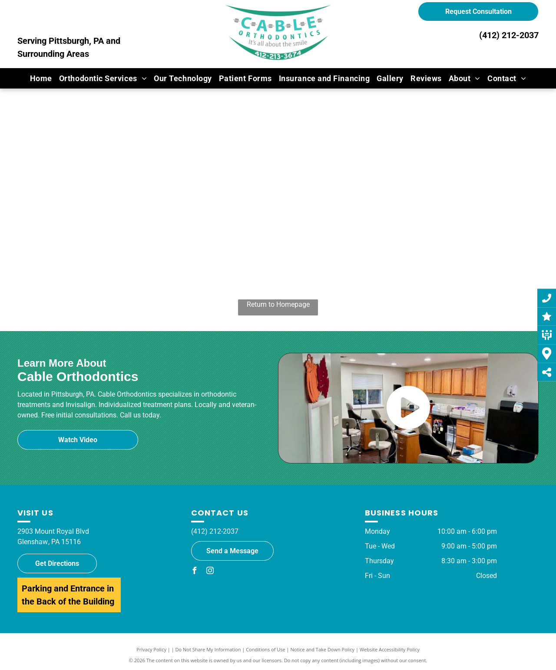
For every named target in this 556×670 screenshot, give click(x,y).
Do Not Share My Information (208, 649)
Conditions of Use (265, 649)
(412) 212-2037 (509, 35)
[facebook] (194, 571)
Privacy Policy (151, 649)
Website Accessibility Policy (390, 649)
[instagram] (210, 571)
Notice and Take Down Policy (323, 649)
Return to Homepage (278, 304)
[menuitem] (41, 78)
